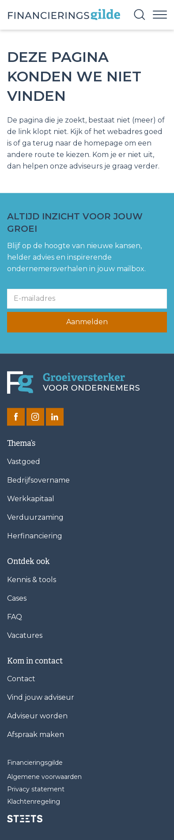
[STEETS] (24, 818)
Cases (16, 598)
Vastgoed (23, 461)
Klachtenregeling (33, 802)
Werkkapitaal (30, 499)
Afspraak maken (35, 735)
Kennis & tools (31, 579)
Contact (21, 679)
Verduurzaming (35, 517)
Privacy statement (35, 790)
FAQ (14, 617)
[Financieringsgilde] (73, 383)
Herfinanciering (34, 536)
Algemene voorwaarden (44, 777)
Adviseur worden (37, 716)
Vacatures (24, 635)
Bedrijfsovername (38, 480)
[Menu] (160, 14)
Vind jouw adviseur (40, 698)
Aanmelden (87, 322)
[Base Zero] (63, 15)
